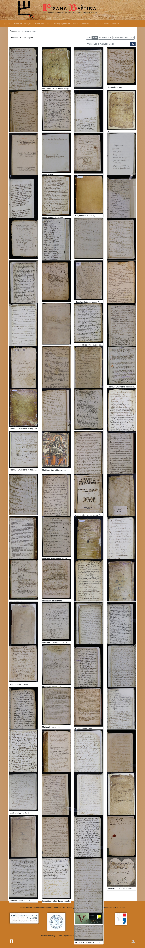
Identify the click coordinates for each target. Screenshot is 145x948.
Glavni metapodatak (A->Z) (122, 38)
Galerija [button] (27, 23)
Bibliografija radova (62, 23)
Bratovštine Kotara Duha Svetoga (55, 89)
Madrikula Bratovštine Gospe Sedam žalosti (122, 387)
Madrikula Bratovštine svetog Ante (23, 429)
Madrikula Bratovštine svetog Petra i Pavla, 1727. (89, 515)
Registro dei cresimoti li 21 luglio (88, 942)
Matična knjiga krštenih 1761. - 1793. (56, 642)
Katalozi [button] (17, 23)
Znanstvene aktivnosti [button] (80, 23)
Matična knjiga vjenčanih (19, 813)
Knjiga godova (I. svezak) (85, 215)
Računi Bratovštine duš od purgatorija (56, 901)
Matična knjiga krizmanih (52, 601)
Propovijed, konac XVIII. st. (20, 900)
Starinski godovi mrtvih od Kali (120, 888)
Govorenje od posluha (116, 87)
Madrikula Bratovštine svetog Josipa (56, 470)
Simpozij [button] (95, 23)
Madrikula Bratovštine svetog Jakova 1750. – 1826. (24, 470)
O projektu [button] (7, 23)
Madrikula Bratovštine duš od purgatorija (89, 345)
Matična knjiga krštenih (19, 684)
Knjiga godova (113, 132)
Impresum (115, 23)
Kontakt (105, 23)
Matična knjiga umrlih (51, 727)
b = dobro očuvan (29, 31)
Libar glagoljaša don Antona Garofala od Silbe (89, 302)
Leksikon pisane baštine (42, 23)
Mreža (95, 38)
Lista (89, 38)
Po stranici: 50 (104, 38)
